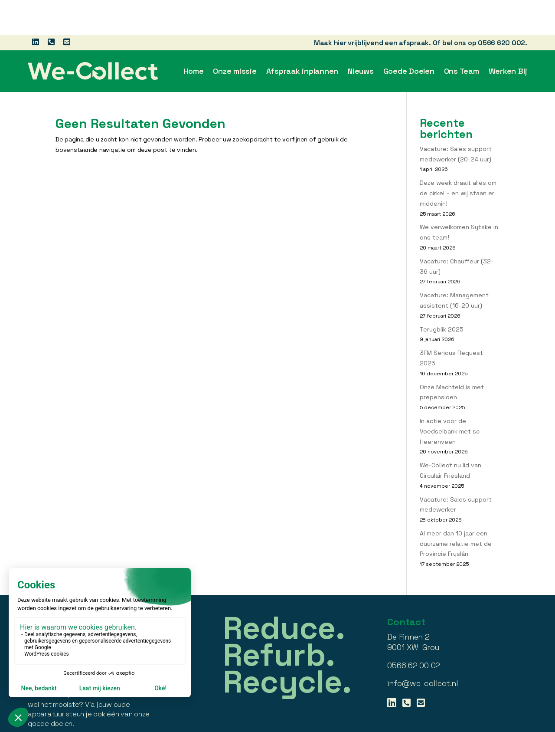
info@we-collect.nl (422, 648)
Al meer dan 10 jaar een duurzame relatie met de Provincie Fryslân (456, 509)
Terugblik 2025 (442, 295)
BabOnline (513, 724)
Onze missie (234, 36)
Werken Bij (508, 36)
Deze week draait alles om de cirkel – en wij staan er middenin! (458, 158)
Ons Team (461, 36)
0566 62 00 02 (413, 631)
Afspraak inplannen (302, 36)
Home (193, 36)
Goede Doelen (408, 36)
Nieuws (361, 36)
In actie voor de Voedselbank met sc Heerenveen (450, 396)
